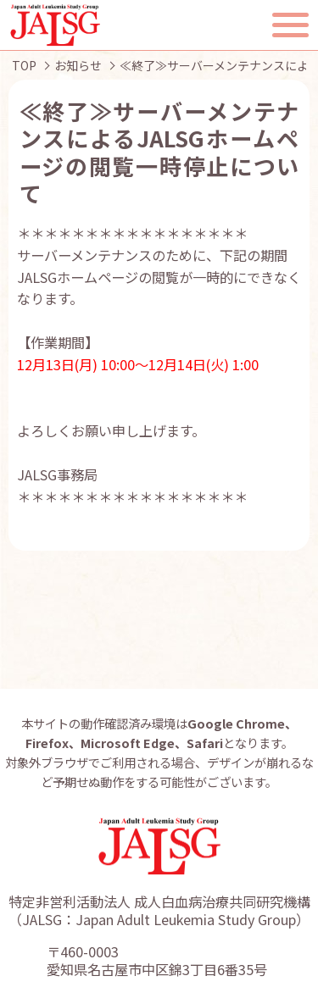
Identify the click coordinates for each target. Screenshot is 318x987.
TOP (24, 65)
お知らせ (78, 65)
